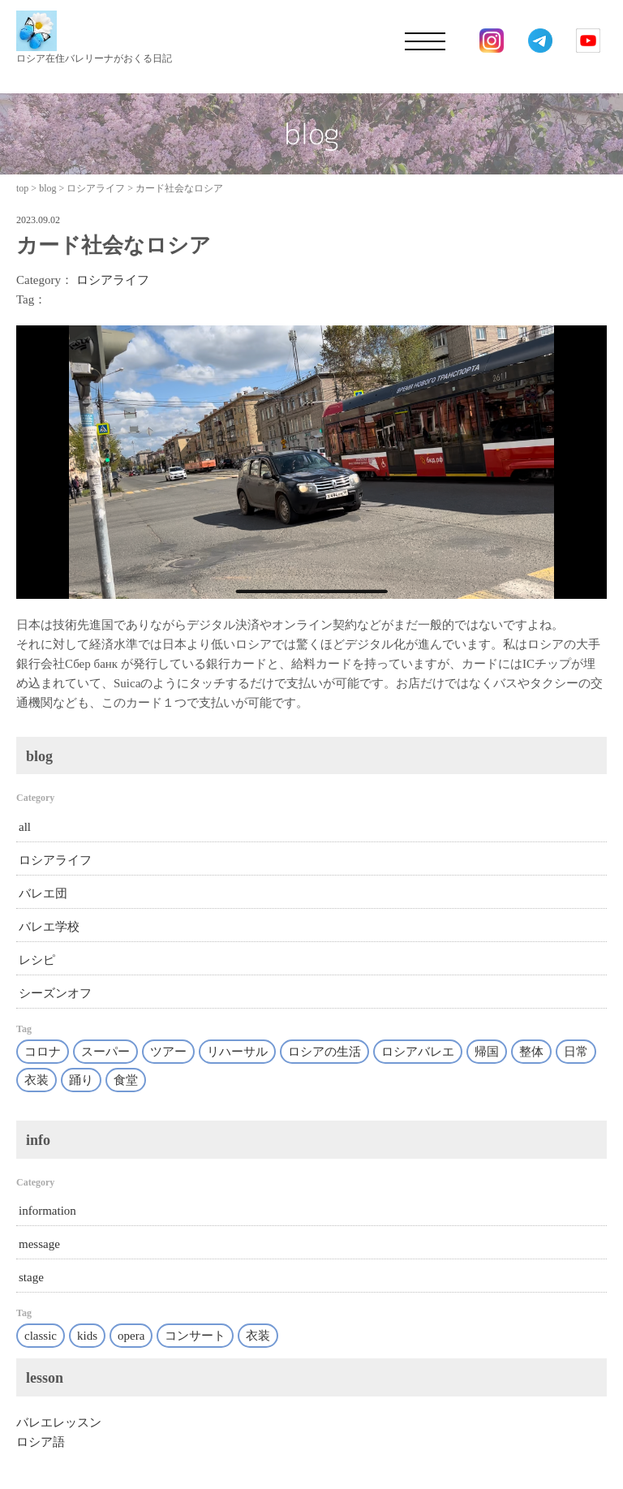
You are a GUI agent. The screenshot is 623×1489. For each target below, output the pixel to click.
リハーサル (237, 1051)
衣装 (36, 1080)
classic (40, 1335)
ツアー (168, 1051)
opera (131, 1335)
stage (31, 1277)
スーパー (105, 1051)
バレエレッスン (58, 1422)
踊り (81, 1080)
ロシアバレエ (417, 1051)
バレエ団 (43, 893)
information (47, 1210)
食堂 (126, 1080)
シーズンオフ (55, 993)
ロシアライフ (112, 279)
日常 (576, 1051)
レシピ (37, 959)
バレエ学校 (49, 926)
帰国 (487, 1051)
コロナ (42, 1051)
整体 (531, 1051)
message (39, 1243)
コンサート (195, 1335)
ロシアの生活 (324, 1051)
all (25, 826)
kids (87, 1335)
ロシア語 (40, 1441)
